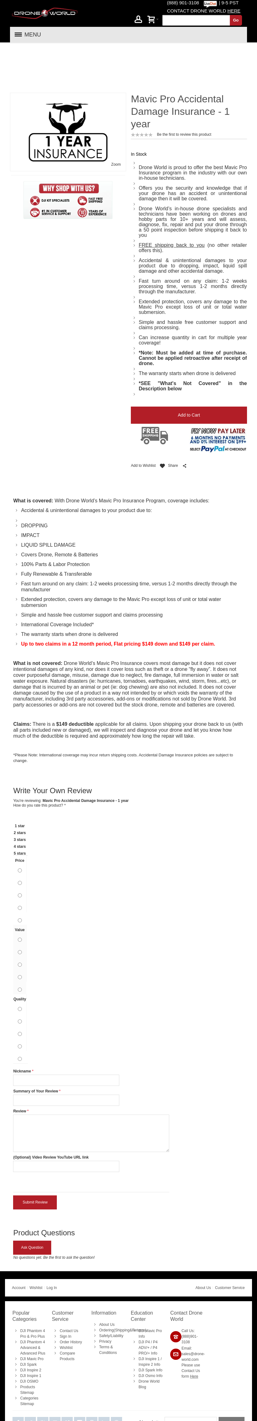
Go (236, 20)
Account (18, 1244)
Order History (71, 1298)
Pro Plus (38, 1292)
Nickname (22, 1027)
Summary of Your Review (35, 1047)
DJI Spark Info (150, 1326)
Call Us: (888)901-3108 (189, 1292)
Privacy (105, 1297)
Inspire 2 (146, 1320)
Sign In (65, 1292)
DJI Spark (28, 1320)
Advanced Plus (32, 1309)
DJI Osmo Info (151, 1332)
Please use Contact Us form (190, 1327)
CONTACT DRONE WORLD (203, 10)
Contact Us (69, 1287)
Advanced (28, 1303)
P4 (147, 1298)
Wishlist (36, 1244)
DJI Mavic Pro (32, 1315)
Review (19, 1067)
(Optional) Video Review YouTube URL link (51, 1113)
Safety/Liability (111, 1292)
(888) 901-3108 (183, 2)
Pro (23, 1292)
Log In (52, 1244)
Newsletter (151, 1378)
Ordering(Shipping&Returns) (122, 1286)
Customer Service (230, 1244)
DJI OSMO (29, 1337)
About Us (203, 1244)
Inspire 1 (152, 1315)
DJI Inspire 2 (30, 1326)
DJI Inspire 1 (30, 1332)
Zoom (116, 120)
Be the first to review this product (184, 90)
